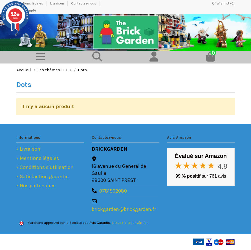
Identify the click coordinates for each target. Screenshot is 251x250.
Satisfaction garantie (44, 176)
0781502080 (113, 191)
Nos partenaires (38, 185)
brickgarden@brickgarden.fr (124, 209)
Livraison (57, 3)
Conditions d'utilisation (47, 167)
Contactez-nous (84, 3)
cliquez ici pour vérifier (129, 223)
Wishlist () (223, 3)
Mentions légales (39, 158)
